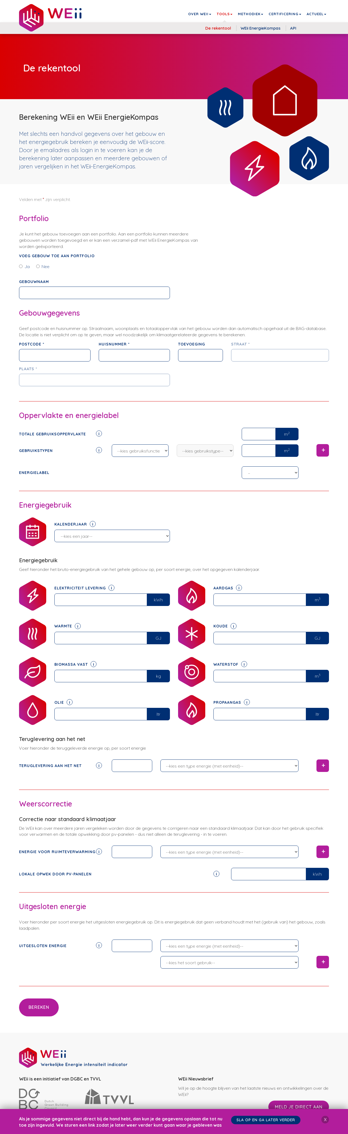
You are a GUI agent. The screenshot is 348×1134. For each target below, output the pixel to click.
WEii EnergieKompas (261, 28)
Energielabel (34, 472)
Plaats (28, 368)
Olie (63, 702)
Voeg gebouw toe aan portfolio (57, 255)
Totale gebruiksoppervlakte (60, 434)
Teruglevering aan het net (60, 765)
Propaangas (231, 702)
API (293, 28)
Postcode (31, 344)
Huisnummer (114, 344)
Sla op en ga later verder (266, 1119)
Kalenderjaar (75, 524)
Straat (240, 344)
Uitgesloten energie (60, 945)
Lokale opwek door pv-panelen (119, 874)
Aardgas (227, 588)
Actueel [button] (316, 14)
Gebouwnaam (34, 281)
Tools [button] (224, 14)
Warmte (67, 626)
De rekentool (218, 28)
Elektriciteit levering (84, 588)
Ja (24, 266)
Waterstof (230, 664)
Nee (42, 266)
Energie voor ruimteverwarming (60, 852)
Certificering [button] (285, 14)
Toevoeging (191, 344)
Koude (225, 626)
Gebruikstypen (60, 450)
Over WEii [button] (199, 14)
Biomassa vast (75, 664)
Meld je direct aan (298, 1107)
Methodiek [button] (250, 14)
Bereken (39, 1007)
